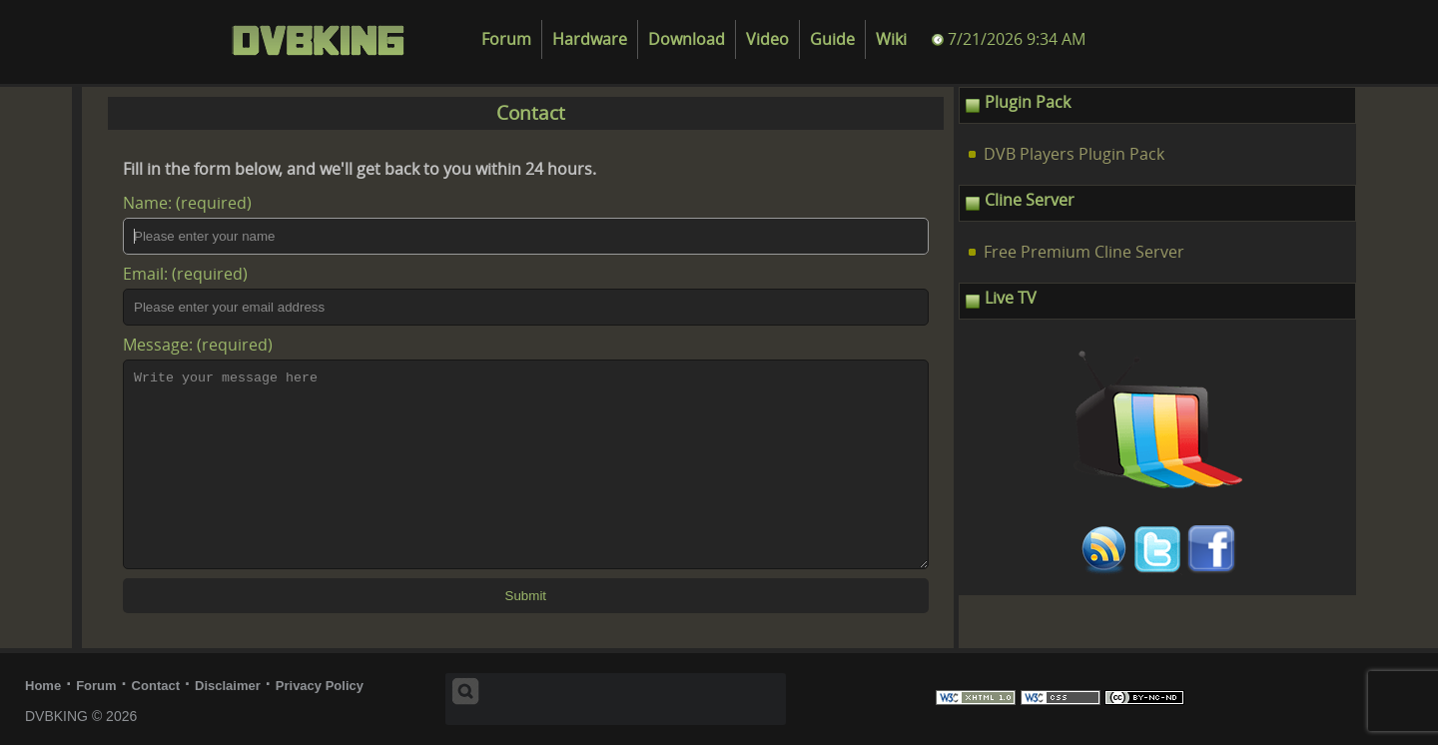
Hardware (589, 39)
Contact (156, 685)
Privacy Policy (319, 685)
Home (43, 685)
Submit (525, 595)
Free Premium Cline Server (1084, 252)
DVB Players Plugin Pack (1074, 154)
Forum (506, 39)
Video (767, 39)
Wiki (891, 39)
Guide (832, 39)
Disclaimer (228, 685)
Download (686, 39)
